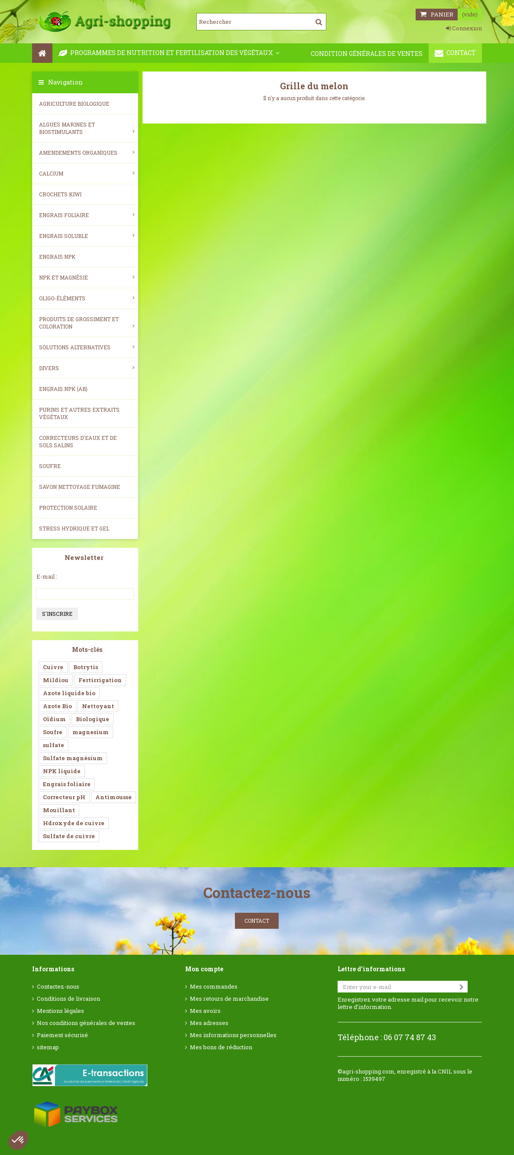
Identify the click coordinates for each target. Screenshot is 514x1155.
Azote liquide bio (69, 693)
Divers (86, 367)
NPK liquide (62, 771)
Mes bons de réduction (221, 1047)
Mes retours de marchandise (229, 998)
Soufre (50, 465)
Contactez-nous (58, 986)
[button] (18, 1140)
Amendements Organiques (86, 152)
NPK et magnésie (86, 277)
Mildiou (55, 680)
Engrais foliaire (86, 214)
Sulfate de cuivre (69, 836)
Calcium (86, 173)
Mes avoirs (205, 1011)
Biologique (92, 719)
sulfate (53, 745)
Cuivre (53, 667)
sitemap (48, 1047)
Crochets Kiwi (60, 194)
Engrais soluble (86, 235)
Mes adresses (209, 1023)
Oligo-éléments (86, 298)
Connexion (464, 28)
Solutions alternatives (86, 347)
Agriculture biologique (74, 103)
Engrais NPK (57, 256)
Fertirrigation (100, 680)
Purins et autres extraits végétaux (79, 413)
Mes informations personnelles (233, 1035)
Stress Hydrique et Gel (74, 528)
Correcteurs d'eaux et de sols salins (78, 441)
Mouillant (59, 810)
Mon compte (204, 969)
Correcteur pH (64, 797)
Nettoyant (98, 706)
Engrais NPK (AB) (63, 388)
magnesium (90, 732)
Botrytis (85, 667)
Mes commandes (213, 986)
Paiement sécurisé (62, 1035)
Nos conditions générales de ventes (86, 1023)
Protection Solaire (68, 507)
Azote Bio (57, 706)
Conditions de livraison (68, 998)
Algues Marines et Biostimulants (86, 128)
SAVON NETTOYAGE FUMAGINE (79, 486)
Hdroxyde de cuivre (73, 823)
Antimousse (113, 797)
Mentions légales (60, 1011)
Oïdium (54, 719)
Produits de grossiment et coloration (86, 323)
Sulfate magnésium (73, 758)
